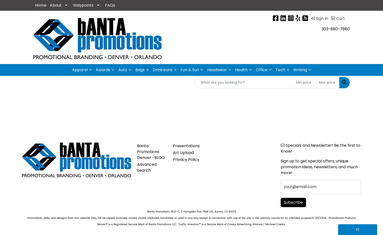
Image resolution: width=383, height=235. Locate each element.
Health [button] (241, 70)
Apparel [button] (80, 70)
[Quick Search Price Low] (305, 82)
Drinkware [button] (162, 70)
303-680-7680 (335, 29)
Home (40, 5)
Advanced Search (147, 167)
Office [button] (261, 70)
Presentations (186, 146)
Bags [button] (140, 70)
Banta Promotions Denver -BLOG (151, 151)
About (56, 5)
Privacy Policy (186, 159)
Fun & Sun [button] (190, 70)
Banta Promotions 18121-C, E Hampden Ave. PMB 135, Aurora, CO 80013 (191, 211)
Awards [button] (103, 70)
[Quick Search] (244, 82)
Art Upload (183, 153)
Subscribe (293, 202)
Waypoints (83, 5)
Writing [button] (300, 70)
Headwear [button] (217, 70)
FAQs (110, 5)
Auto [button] (122, 70)
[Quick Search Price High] (328, 82)
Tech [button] (280, 70)
